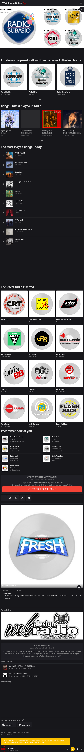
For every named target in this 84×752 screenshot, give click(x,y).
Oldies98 (4, 389)
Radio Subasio (8, 9)
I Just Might (19, 201)
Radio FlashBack (61, 424)
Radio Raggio (60, 354)
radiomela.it (55, 441)
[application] (42, 749)
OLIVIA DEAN (18, 184)
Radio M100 (33, 389)
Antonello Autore (23, 734)
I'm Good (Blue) (69, 131)
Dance (58, 322)
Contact (8, 733)
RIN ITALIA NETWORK (63, 320)
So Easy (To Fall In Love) (23, 182)
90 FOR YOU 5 (18, 222)
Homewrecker (19, 239)
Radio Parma (5, 424)
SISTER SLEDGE (48, 133)
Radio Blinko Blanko (35, 320)
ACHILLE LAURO (19, 232)
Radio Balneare (34, 424)
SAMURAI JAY (18, 174)
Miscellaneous (6, 12)
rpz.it (53, 460)
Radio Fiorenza (61, 389)
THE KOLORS (18, 165)
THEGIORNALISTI (27, 133)
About (3, 733)
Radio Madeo (26, 135)
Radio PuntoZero (57, 456)
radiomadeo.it (14, 451)
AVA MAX (4, 133)
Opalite (17, 191)
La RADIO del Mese (10, 585)
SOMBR (17, 241)
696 (19, 590)
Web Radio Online (13, 750)
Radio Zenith (14, 466)
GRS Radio (32, 354)
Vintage (67, 33)
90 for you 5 (19, 220)
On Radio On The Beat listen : (19, 665)
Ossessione (18, 172)
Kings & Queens (6, 131)
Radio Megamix (6, 354)
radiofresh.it (14, 460)
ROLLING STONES (21, 163)
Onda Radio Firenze (17, 437)
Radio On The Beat (69, 135)
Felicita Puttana (27, 131)
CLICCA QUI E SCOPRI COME (42, 489)
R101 (46, 30)
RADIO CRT (4, 320)
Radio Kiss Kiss (50, 9)
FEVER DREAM (20, 153)
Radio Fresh (14, 456)
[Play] (73, 749)
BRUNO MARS (18, 203)
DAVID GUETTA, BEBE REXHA (73, 133)
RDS (2, 135)
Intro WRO (11, 748)
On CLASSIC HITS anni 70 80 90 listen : (22, 673)
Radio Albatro (56, 446)
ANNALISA (17, 212)
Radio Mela (70, 30)
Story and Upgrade (23, 733)
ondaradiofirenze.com (17, 441)
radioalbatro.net (57, 451)
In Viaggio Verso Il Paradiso (24, 230)
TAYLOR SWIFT (18, 193)
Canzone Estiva (20, 210)
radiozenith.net (15, 470)
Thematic (68, 12)
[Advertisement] (42, 266)
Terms (14, 733)
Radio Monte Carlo (63, 92)
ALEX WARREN (18, 155)
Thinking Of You (48, 131)
